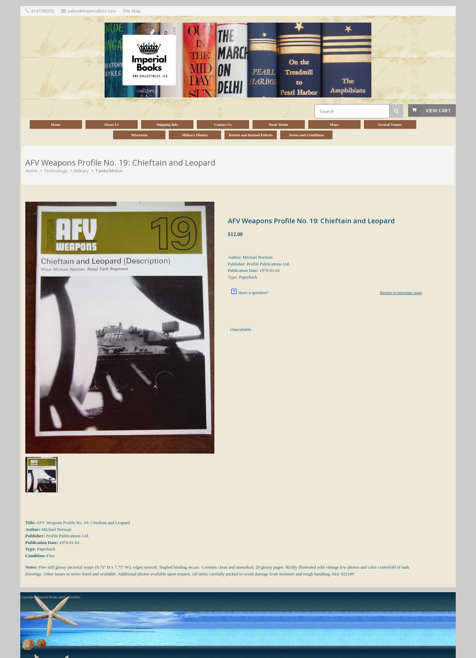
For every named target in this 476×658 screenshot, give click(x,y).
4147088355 (42, 11)
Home (31, 171)
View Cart (438, 110)
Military (81, 171)
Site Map (132, 11)
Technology (56, 171)
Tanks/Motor (109, 171)
